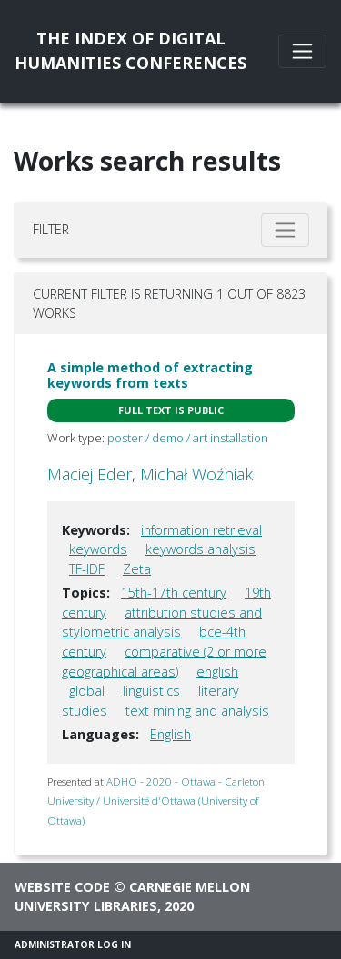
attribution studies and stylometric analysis (162, 622)
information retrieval (201, 530)
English (170, 734)
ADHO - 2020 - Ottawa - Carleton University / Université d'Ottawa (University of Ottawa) (156, 801)
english (217, 671)
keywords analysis (200, 549)
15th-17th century (173, 592)
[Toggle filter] (285, 230)
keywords (98, 549)
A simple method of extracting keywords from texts (150, 375)
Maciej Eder (89, 474)
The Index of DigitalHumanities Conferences (130, 50)
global (87, 690)
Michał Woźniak (196, 474)
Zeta (137, 569)
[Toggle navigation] (302, 51)
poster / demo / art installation (187, 438)
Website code (62, 886)
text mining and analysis (197, 710)
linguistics (151, 690)
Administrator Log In (73, 944)
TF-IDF (87, 569)
